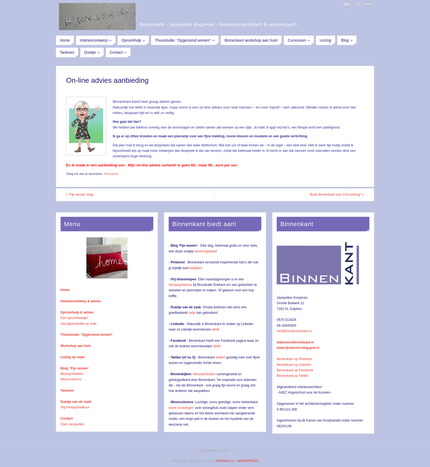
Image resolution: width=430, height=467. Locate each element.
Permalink (111, 173)
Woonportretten (72, 374)
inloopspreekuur (180, 285)
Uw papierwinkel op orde (79, 324)
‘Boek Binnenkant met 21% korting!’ (336, 195)
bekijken (196, 268)
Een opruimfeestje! (74, 318)
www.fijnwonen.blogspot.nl (298, 348)
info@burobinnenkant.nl (294, 331)
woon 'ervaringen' (181, 408)
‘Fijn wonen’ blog (79, 195)
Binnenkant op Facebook (295, 370)
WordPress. (248, 461)
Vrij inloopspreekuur (75, 407)
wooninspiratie (205, 251)
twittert (220, 357)
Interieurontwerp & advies (81, 301)
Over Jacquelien (72, 424)
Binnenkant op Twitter (292, 376)
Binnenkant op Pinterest (294, 359)
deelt (215, 329)
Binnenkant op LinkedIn (294, 365)
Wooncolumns (71, 379)
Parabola (224, 461)
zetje (192, 313)
